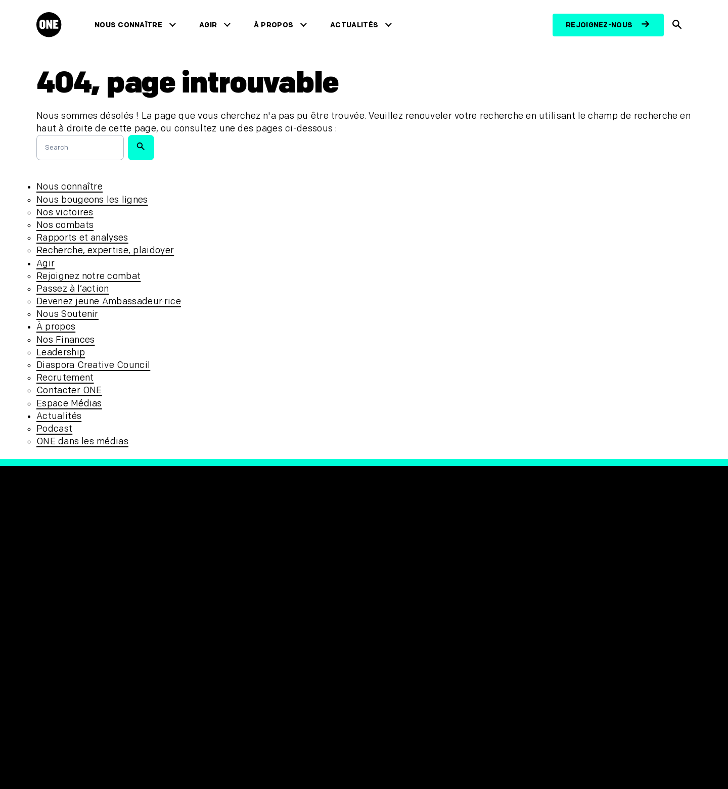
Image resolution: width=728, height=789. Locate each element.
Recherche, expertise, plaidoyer (105, 250)
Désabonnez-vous (241, 654)
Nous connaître (130, 25)
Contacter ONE (69, 390)
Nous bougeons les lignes (92, 200)
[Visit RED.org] (554, 594)
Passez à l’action (72, 289)
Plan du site (228, 637)
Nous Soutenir (67, 314)
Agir (210, 25)
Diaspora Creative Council (93, 365)
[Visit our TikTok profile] (465, 588)
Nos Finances (65, 340)
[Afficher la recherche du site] (678, 25)
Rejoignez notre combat (88, 276)
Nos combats (65, 225)
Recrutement (65, 378)
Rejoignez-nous (599, 25)
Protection (225, 587)
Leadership (60, 352)
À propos (275, 25)
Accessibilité (230, 621)
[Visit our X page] (395, 588)
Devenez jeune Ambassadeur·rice (108, 301)
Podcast (54, 429)
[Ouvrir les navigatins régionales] (56, 752)
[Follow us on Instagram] (441, 588)
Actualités (356, 25)
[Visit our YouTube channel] (488, 588)
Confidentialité (235, 604)
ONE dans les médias (82, 441)
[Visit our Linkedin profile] (511, 588)
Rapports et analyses (82, 238)
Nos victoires (65, 212)
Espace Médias (69, 403)
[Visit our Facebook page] (372, 588)
